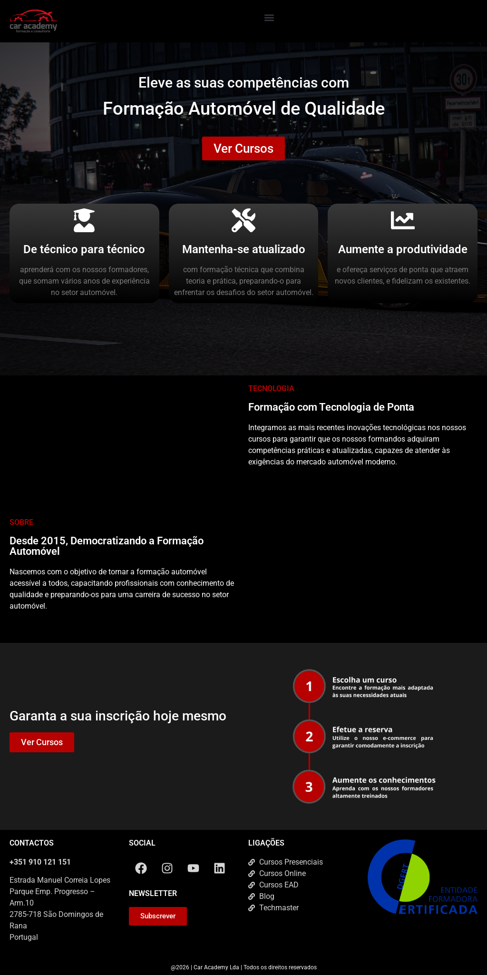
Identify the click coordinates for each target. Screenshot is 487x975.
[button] (269, 17)
